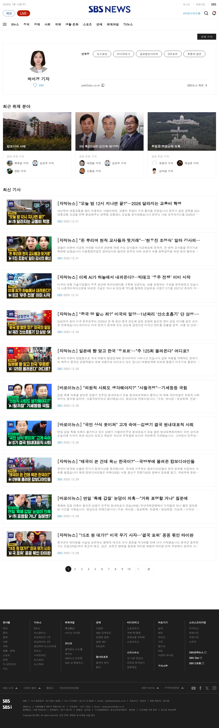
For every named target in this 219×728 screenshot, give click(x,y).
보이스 (68, 653)
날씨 (160, 628)
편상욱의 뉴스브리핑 (45, 646)
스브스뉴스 (133, 651)
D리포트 (100, 646)
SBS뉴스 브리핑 (74, 658)
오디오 (68, 642)
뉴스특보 (38, 664)
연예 (99, 24)
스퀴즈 (192, 641)
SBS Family (150, 688)
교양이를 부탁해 (136, 637)
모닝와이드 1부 (42, 637)
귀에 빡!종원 (134, 632)
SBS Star (195, 657)
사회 (47, 24)
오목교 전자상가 (136, 662)
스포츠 (87, 24)
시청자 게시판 (165, 655)
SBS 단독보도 (103, 632)
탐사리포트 (102, 656)
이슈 (5, 668)
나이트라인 (40, 655)
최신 (5, 628)
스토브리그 (133, 641)
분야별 (6, 621)
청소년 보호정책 (168, 709)
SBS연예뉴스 (197, 651)
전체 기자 (206, 37)
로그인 (186, 4)
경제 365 (101, 641)
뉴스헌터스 (40, 632)
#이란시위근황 (191, 13)
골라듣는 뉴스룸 (74, 649)
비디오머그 (133, 621)
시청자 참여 (32, 688)
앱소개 (161, 646)
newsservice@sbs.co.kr (113, 706)
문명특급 (132, 667)
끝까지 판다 (102, 662)
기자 (160, 641)
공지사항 (163, 666)
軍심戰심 (69, 628)
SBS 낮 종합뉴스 (74, 662)
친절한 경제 (102, 637)
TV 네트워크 (9, 664)
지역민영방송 (174, 688)
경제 (37, 24)
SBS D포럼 (196, 662)
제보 (160, 632)
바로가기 (163, 621)
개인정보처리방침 (69, 688)
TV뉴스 (128, 24)
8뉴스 (15, 24)
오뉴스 (37, 650)
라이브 (161, 637)
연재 (98, 621)
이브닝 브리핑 (72, 632)
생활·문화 (71, 24)
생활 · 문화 (9, 650)
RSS (160, 650)
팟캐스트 (194, 632)
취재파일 (113, 24)
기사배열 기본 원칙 (148, 709)
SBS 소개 (10, 688)
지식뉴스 (194, 628)
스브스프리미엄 (197, 621)
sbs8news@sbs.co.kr (115, 700)
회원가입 (200, 4)
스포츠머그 (133, 628)
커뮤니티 (194, 637)
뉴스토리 (38, 659)
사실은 (99, 628)
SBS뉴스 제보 (197, 84)
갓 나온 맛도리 (135, 658)
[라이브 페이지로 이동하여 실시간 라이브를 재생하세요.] (23, 13)
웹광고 (50, 688)
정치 (26, 24)
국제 (58, 24)
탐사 (98, 667)
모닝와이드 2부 (42, 641)
